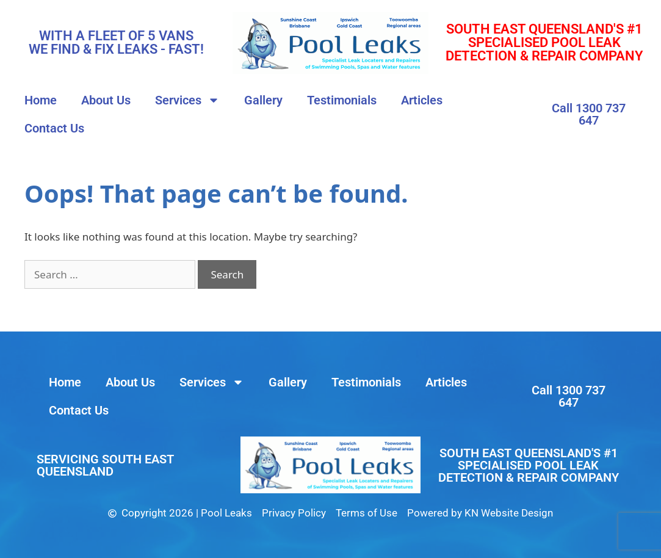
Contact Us (54, 128)
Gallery (263, 100)
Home (40, 100)
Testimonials (342, 100)
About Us (106, 100)
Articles (421, 100)
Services (187, 100)
